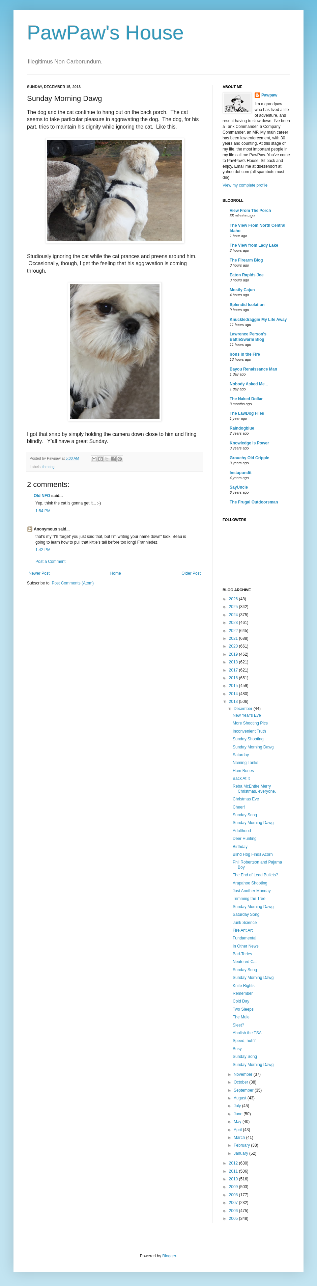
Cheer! (239, 807)
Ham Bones (243, 770)
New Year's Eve (247, 715)
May (238, 1121)
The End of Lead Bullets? (255, 875)
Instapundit (241, 472)
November (244, 1074)
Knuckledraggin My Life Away (258, 319)
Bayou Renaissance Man (253, 369)
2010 (234, 1179)
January (241, 1153)
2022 (234, 630)
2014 (234, 693)
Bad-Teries (242, 954)
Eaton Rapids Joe (247, 275)
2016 (234, 678)
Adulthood (242, 830)
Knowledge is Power (249, 443)
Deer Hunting (245, 838)
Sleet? (238, 1025)
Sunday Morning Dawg (253, 747)
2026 (234, 599)
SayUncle (239, 487)
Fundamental (244, 938)
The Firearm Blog (246, 260)
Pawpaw (269, 95)
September (244, 1090)
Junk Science (245, 922)
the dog (48, 467)
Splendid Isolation (247, 304)
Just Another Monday (252, 890)
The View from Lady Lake (254, 245)
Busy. (237, 1048)
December (244, 708)
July (238, 1105)
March (240, 1137)
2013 (234, 701)
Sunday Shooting (248, 739)
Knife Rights (244, 985)
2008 (234, 1195)
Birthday (240, 846)
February (242, 1145)
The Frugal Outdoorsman (254, 502)
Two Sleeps (243, 1009)
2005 (234, 1218)
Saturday (241, 755)
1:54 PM (43, 511)
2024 (234, 614)
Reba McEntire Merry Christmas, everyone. (254, 788)
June (238, 1114)
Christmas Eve (246, 799)
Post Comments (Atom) (73, 583)
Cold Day (241, 1001)
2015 (234, 685)
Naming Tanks (245, 762)
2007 (234, 1202)
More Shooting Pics (250, 723)
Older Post (191, 573)
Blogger (169, 1256)
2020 (234, 646)
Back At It (241, 778)
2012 (234, 1163)
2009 (234, 1186)
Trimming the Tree (249, 898)
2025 (234, 606)
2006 (234, 1210)
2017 (234, 670)
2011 (234, 1171)
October (241, 1082)
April (238, 1129)
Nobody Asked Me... (249, 384)
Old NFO (42, 495)
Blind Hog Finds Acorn (253, 854)
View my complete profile (245, 185)
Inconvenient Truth (249, 731)
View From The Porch (250, 210)
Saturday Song (246, 914)
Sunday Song (245, 815)
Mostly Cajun (242, 290)
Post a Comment (50, 561)
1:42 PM (43, 549)
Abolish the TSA (247, 1033)
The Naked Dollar (246, 398)
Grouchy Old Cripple (249, 458)
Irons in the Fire (245, 354)
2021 (234, 638)
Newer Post (39, 573)
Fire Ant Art (243, 930)
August (241, 1098)
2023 (234, 622)
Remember (243, 993)
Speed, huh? (244, 1040)
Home (115, 573)
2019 (234, 654)
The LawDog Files (247, 413)
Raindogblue (242, 428)
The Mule (241, 1017)
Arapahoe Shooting (250, 883)
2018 (234, 662)
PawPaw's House (105, 32)
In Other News (246, 946)
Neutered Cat (245, 961)
